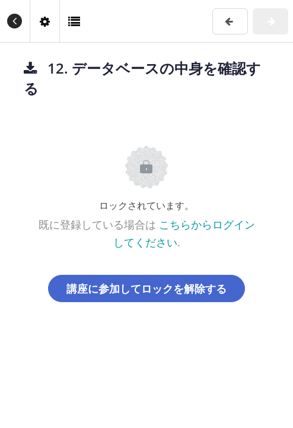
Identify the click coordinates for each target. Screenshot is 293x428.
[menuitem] (44, 21)
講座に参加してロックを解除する (146, 288)
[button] (15, 21)
